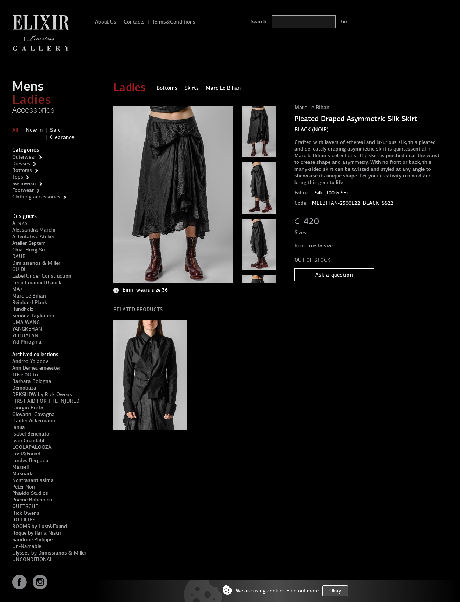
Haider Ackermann (33, 421)
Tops (17, 177)
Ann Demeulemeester (36, 368)
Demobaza (24, 388)
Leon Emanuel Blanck (36, 282)
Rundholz (22, 309)
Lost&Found (26, 454)
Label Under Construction (41, 276)
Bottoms (22, 170)
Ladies (31, 99)
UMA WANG (26, 322)
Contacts (134, 22)
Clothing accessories (36, 197)
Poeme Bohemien (32, 500)
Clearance (62, 137)
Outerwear (24, 157)
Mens (28, 86)
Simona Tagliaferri (33, 316)
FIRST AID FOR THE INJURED (45, 401)
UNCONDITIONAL (32, 559)
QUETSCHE (25, 506)
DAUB (19, 256)
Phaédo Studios (30, 493)
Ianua (18, 427)
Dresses (21, 164)
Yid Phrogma (27, 342)
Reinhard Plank (29, 302)
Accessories (33, 110)
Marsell (20, 467)
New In (34, 130)
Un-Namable (26, 546)
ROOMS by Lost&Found (39, 526)
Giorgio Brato (27, 408)
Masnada (23, 474)
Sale (55, 130)
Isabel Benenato (30, 434)
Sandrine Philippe (32, 539)
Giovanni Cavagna (33, 414)
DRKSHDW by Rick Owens (42, 394)
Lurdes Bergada (30, 460)
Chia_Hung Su (28, 250)
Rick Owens (25, 513)
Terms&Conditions (173, 22)
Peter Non (23, 487)
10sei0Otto (25, 375)
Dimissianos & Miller (36, 263)
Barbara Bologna (32, 381)
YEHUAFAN (25, 335)
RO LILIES (23, 520)
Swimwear (24, 183)
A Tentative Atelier (33, 236)
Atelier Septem (29, 243)
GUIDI (18, 269)
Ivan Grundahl (28, 440)
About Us (105, 22)
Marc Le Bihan (29, 296)
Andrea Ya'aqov (30, 361)
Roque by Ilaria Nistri (36, 533)
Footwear (23, 190)
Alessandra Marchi (34, 230)
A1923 (19, 223)
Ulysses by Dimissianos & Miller (49, 553)
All (15, 130)
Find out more (302, 591)
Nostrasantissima (33, 480)
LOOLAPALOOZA (32, 447)
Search (258, 21)
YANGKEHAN (27, 329)
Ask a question (334, 275)
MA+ (17, 289)
